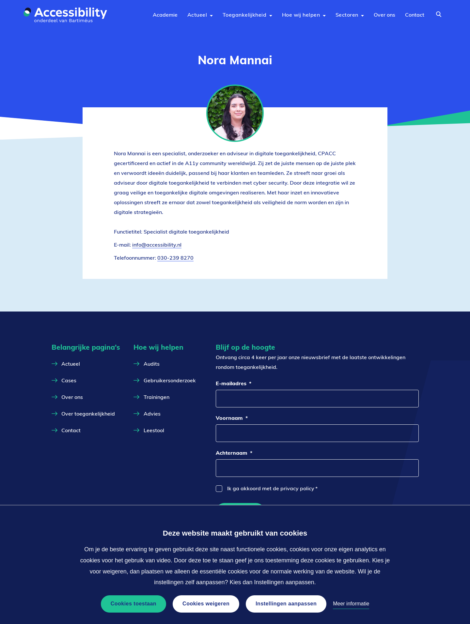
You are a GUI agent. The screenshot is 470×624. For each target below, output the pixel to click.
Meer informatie (351, 603)
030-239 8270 (175, 257)
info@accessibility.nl (156, 244)
